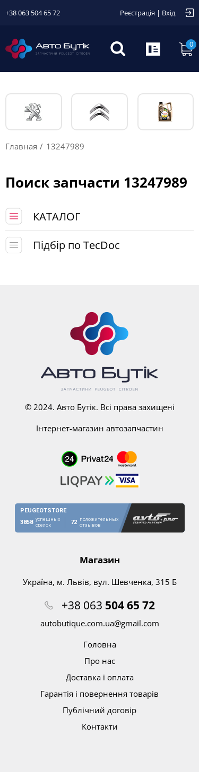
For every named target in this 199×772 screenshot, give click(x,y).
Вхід (168, 12)
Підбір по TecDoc (76, 245)
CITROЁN (99, 112)
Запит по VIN (154, 49)
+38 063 (108, 605)
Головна (99, 644)
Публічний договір (99, 710)
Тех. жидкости (165, 111)
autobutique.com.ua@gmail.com (99, 623)
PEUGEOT (33, 112)
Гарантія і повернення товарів (99, 693)
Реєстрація (137, 12)
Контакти (100, 726)
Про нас (99, 660)
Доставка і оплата (100, 677)
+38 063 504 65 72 (32, 12)
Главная (21, 146)
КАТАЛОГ (56, 216)
